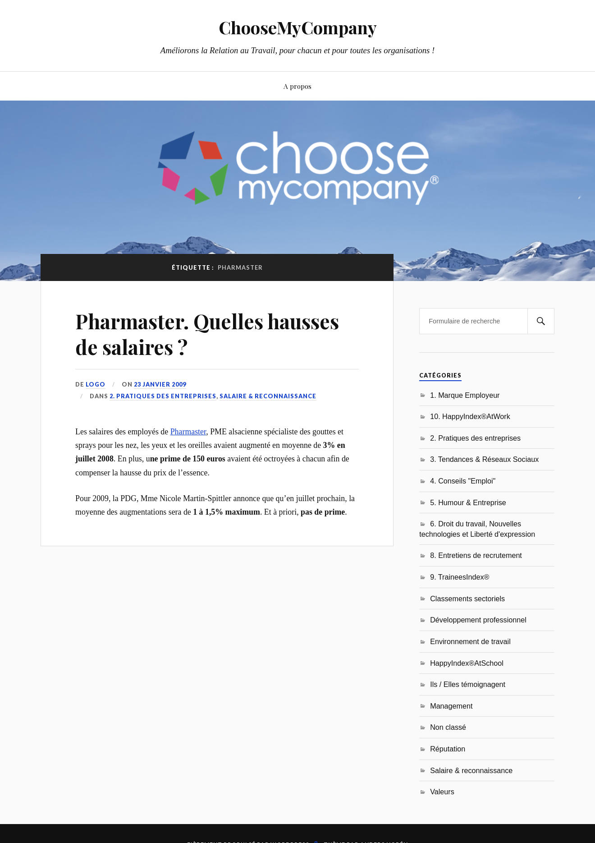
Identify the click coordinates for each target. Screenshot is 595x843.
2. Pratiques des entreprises (163, 396)
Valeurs (442, 792)
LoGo (95, 384)
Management (451, 706)
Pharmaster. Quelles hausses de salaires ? (207, 334)
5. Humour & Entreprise (468, 502)
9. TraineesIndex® (459, 577)
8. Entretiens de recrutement (476, 555)
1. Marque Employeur (464, 395)
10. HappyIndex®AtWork (470, 416)
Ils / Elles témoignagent (467, 684)
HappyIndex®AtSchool (466, 663)
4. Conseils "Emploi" (462, 481)
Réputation (447, 749)
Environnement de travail (470, 641)
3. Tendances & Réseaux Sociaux (484, 459)
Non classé (448, 727)
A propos (297, 86)
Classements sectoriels (467, 598)
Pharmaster (188, 431)
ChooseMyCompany (298, 27)
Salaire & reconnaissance (268, 396)
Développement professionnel (478, 620)
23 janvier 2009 (160, 384)
